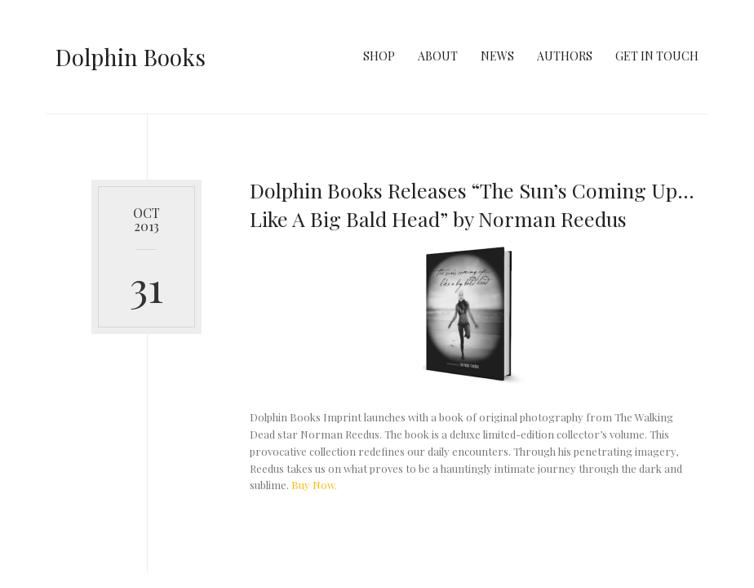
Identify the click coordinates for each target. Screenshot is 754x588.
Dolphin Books (130, 57)
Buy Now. (314, 485)
